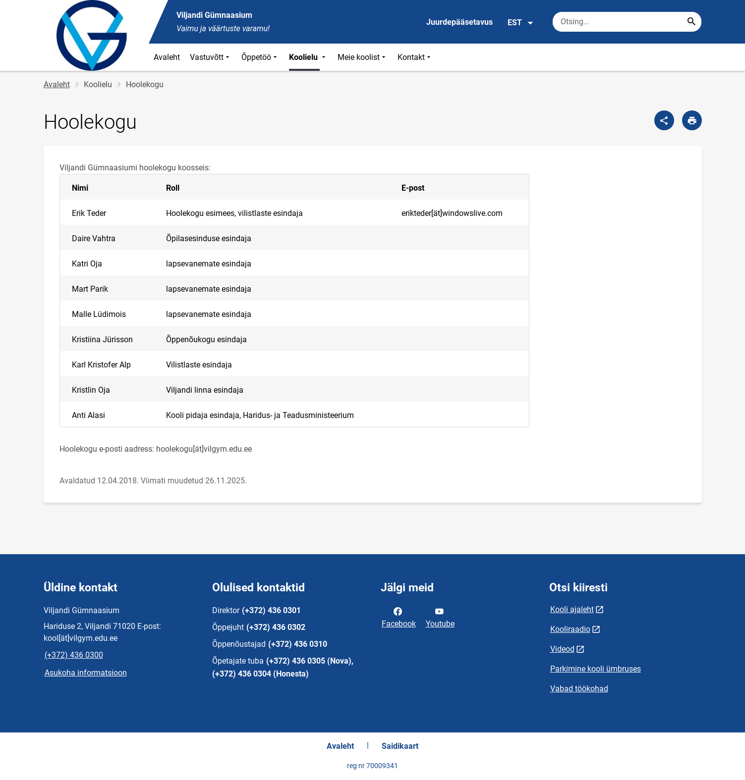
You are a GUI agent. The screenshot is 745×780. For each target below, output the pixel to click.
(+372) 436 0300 (74, 655)
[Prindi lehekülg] (692, 120)
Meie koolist (363, 57)
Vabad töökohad (579, 688)
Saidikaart (400, 746)
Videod (562, 649)
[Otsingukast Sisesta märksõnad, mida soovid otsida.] (627, 22)
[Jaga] (664, 120)
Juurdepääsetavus (459, 22)
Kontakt (415, 57)
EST (521, 23)
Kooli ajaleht (572, 609)
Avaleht (167, 57)
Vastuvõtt (210, 57)
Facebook (399, 616)
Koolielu (308, 57)
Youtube (440, 616)
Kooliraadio (570, 629)
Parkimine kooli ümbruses (595, 669)
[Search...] (691, 21)
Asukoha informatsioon (86, 672)
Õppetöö (260, 57)
